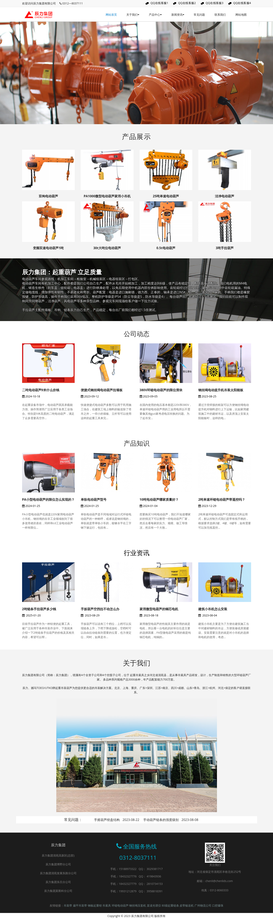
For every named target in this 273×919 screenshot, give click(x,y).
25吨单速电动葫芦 (166, 196)
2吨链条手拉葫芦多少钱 (39, 609)
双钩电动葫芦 (48, 196)
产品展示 (136, 136)
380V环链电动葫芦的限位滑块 (161, 390)
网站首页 (111, 14)
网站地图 (241, 14)
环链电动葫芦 (120, 905)
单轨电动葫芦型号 (93, 499)
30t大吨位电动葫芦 (107, 248)
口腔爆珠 (217, 905)
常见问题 (199, 14)
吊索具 (107, 905)
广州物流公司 (203, 905)
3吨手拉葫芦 (225, 248)
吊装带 (68, 905)
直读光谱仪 (154, 905)
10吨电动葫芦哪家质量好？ (159, 499)
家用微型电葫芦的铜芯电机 (159, 609)
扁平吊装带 (80, 905)
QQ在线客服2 (187, 3)
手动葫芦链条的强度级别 (170, 820)
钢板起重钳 (95, 905)
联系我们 (220, 14)
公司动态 (136, 333)
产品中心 (155, 14)
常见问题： (73, 819)
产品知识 (136, 443)
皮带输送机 (187, 905)
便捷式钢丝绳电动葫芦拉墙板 (102, 390)
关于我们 (132, 14)
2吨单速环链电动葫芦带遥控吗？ (221, 499)
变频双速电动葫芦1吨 (48, 248)
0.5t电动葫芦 (165, 248)
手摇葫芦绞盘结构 (116, 820)
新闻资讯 (177, 14)
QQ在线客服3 (215, 3)
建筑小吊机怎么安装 (212, 609)
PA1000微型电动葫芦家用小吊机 (107, 196)
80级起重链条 (171, 905)
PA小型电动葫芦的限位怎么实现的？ (48, 499)
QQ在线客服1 (159, 3)
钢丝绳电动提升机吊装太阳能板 (220, 390)
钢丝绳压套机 (138, 905)
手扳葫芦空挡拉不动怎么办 (100, 609)
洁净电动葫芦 (224, 196)
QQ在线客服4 (242, 3)
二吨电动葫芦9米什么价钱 (40, 390)
